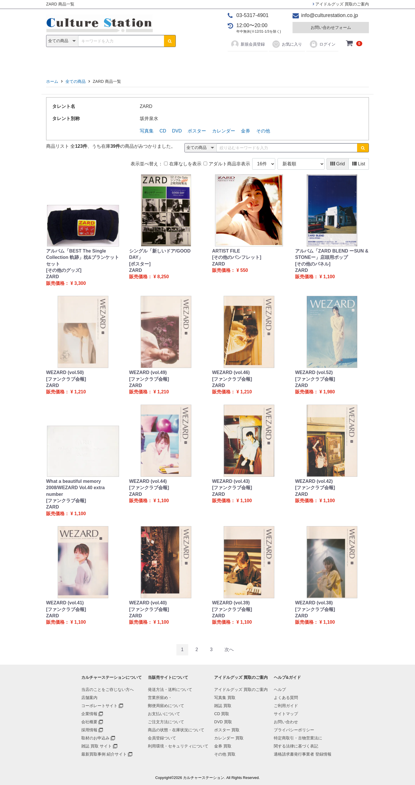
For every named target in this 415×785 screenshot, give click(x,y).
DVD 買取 (223, 721)
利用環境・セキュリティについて (178, 746)
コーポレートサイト (99, 705)
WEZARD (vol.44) (148, 481)
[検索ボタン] (170, 41)
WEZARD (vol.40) (148, 602)
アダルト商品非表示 (226, 163)
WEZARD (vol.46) (231, 372)
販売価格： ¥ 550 (230, 270)
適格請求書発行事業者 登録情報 (302, 754)
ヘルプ (280, 689)
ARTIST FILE (226, 250)
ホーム (52, 81)
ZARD (52, 276)
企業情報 (89, 713)
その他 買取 (224, 754)
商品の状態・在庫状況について (176, 730)
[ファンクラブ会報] (66, 379)
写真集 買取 (224, 697)
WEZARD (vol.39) (231, 602)
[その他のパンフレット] (236, 257)
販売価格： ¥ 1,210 (66, 391)
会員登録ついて (162, 738)
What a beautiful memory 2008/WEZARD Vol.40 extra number (75, 488)
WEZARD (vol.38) (314, 602)
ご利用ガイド (286, 705)
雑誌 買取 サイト (96, 746)
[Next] (229, 649)
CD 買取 (221, 713)
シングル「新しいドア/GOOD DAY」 (159, 254)
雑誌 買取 (222, 705)
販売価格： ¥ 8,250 (149, 276)
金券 (267, 61)
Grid (337, 163)
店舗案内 (89, 697)
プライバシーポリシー (294, 730)
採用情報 (89, 730)
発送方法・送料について (170, 689)
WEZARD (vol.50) (65, 372)
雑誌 (147, 61)
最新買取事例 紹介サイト (104, 754)
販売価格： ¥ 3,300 (66, 283)
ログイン (322, 44)
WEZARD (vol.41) (65, 602)
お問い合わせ (286, 721)
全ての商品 (75, 81)
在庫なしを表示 (182, 163)
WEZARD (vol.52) (314, 372)
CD (166, 61)
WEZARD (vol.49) (148, 372)
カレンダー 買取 (229, 738)
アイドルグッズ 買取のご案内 (341, 4)
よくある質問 (286, 697)
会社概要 (89, 721)
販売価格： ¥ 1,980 (315, 391)
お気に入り (287, 44)
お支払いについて (164, 713)
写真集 (126, 61)
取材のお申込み (95, 738)
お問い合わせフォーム (331, 27)
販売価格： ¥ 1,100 (315, 276)
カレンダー (240, 61)
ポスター (209, 61)
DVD (185, 61)
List (358, 163)
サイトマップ (286, 713)
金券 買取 (222, 746)
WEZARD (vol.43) (231, 481)
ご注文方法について (166, 721)
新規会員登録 (248, 44)
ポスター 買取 (226, 730)
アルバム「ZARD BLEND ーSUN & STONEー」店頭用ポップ (331, 254)
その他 (289, 61)
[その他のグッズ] (64, 270)
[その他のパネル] (313, 263)
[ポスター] (140, 263)
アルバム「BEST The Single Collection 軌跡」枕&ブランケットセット (82, 257)
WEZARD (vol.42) (314, 481)
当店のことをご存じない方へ (107, 689)
